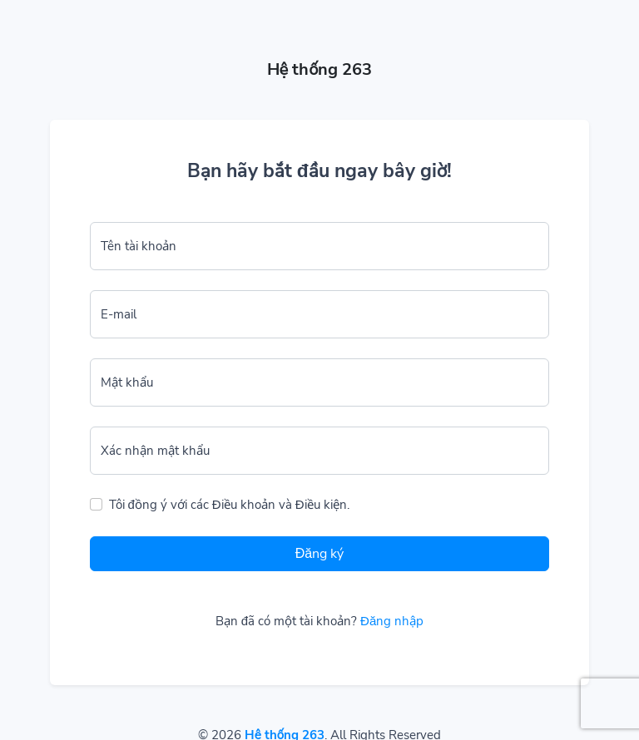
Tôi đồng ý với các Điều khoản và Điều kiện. (229, 504)
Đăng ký (319, 554)
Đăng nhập (392, 621)
